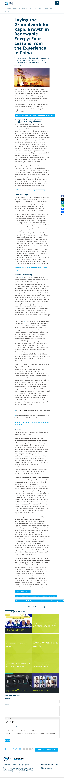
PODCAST (44, 7)
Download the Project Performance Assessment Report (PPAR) (35, 111)
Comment (7, 700)
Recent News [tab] (21, 607)
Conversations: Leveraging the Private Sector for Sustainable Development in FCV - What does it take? (18, 686)
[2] (24, 317)
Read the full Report (22, 587)
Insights (55, 7)
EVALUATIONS (32, 7)
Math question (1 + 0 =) (11, 722)
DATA (49, 7)
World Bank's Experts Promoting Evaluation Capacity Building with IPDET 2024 (16, 626)
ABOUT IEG (8, 7)
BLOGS (39, 7)
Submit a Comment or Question (39, 602)
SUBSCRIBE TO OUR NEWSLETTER (46, 745)
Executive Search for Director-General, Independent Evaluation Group (42, 661)
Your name (7, 694)
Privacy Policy (45, 775)
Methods (14, 7)
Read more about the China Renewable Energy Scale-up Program (36, 591)
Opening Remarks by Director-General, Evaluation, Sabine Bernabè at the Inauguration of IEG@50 (17, 641)
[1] (23, 273)
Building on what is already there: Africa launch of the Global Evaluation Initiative (45, 685)
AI (19, 7)
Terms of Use (37, 775)
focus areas (24, 7)
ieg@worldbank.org (46, 764)
